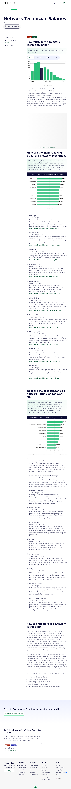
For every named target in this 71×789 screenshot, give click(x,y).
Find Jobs (63, 3)
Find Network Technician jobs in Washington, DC (45, 344)
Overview (7, 8)
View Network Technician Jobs (14, 714)
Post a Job (21, 769)
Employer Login (22, 765)
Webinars (32, 777)
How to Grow (8, 45)
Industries (32, 772)
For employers (22, 767)
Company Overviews (45, 779)
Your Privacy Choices (60, 772)
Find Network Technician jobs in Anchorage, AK (44, 294)
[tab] (30, 57)
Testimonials (22, 772)
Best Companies (9, 43)
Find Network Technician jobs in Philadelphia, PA (45, 310)
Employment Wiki (34, 774)
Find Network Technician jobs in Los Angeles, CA (45, 277)
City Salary (43, 769)
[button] (36, 3)
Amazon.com (33, 459)
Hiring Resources (34, 765)
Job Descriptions (33, 767)
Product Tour (22, 774)
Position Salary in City (46, 772)
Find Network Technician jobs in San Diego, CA (44, 228)
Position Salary (44, 777)
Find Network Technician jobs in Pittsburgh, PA (44, 361)
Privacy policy (59, 769)
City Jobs (32, 769)
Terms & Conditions (60, 767)
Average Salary (9, 37)
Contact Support (9, 771)
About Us (58, 765)
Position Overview (45, 774)
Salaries (14, 8)
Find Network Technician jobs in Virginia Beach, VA (45, 245)
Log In (54, 3)
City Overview (44, 767)
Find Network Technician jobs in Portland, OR (44, 327)
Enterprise (21, 777)
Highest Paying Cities (11, 40)
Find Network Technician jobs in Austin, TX (43, 260)
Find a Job (43, 765)
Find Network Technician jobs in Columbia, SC (44, 378)
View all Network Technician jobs (47, 147)
